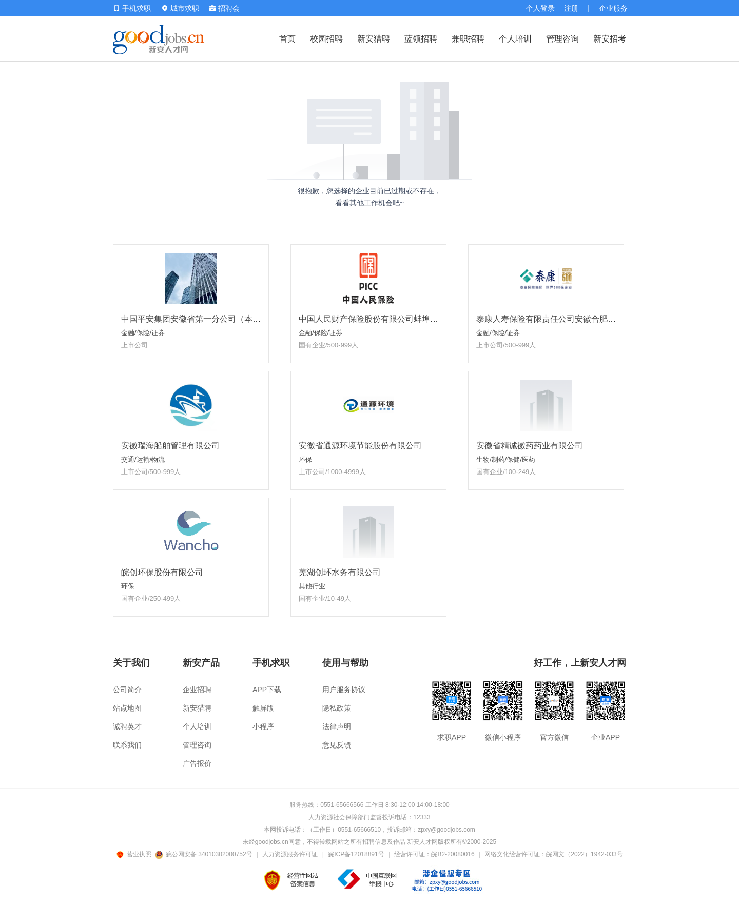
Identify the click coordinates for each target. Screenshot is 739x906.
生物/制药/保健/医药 (505, 459)
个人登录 (540, 8)
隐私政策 (336, 708)
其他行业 (312, 586)
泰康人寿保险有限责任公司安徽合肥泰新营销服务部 (570, 318)
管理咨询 (562, 38)
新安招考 (609, 38)
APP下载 (266, 689)
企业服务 (613, 8)
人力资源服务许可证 (290, 854)
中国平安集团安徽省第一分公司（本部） (195, 318)
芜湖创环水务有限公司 (340, 572)
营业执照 (135, 854)
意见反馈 (336, 745)
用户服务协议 (343, 689)
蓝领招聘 (420, 38)
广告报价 (197, 763)
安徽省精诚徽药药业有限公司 (529, 445)
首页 (287, 38)
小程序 (263, 726)
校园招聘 (326, 38)
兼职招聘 (468, 38)
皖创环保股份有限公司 (162, 572)
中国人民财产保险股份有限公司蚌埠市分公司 (381, 318)
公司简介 (127, 689)
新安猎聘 (373, 38)
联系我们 (127, 745)
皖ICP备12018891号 (356, 854)
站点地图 (127, 708)
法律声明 (336, 726)
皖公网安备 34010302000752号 (204, 854)
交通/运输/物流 (143, 459)
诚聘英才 (127, 726)
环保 (305, 459)
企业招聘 (197, 689)
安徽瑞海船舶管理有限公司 (170, 445)
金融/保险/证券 (143, 333)
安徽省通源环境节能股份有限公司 (360, 445)
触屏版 (263, 708)
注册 (571, 8)
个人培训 (515, 38)
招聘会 (224, 8)
